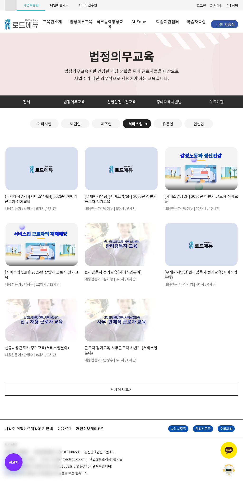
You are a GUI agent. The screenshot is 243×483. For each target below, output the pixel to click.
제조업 (106, 124)
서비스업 (135, 124)
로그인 (201, 5)
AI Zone (138, 21)
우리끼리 (226, 428)
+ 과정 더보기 (122, 389)
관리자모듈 (203, 428)
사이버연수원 (88, 5)
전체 (26, 101)
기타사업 (44, 124)
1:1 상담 (232, 5)
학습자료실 (196, 21)
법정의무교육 (81, 21)
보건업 (75, 124)
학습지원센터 (167, 21)
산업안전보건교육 (121, 101)
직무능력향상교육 (110, 24)
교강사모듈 (178, 428)
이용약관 (64, 428)
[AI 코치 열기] (14, 462)
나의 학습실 (225, 24)
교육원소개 (52, 21)
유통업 (168, 124)
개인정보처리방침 (90, 428)
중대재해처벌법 (169, 101)
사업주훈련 (31, 5)
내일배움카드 (59, 5)
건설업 (198, 124)
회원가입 (216, 5)
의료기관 (216, 101)
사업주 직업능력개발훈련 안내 (29, 428)
